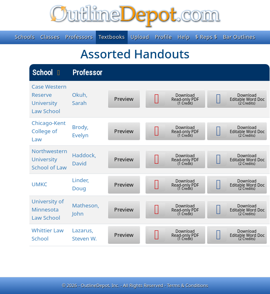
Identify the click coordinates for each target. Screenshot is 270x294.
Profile (163, 36)
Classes (50, 36)
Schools (25, 36)
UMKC (39, 184)
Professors (79, 36)
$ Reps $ (206, 36)
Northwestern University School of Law (49, 159)
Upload (140, 36)
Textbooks (112, 36)
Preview (123, 98)
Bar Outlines (239, 36)
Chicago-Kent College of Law (49, 131)
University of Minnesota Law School (48, 209)
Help (183, 36)
